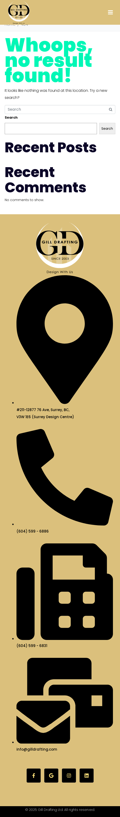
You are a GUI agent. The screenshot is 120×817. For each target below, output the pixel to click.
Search (11, 117)
